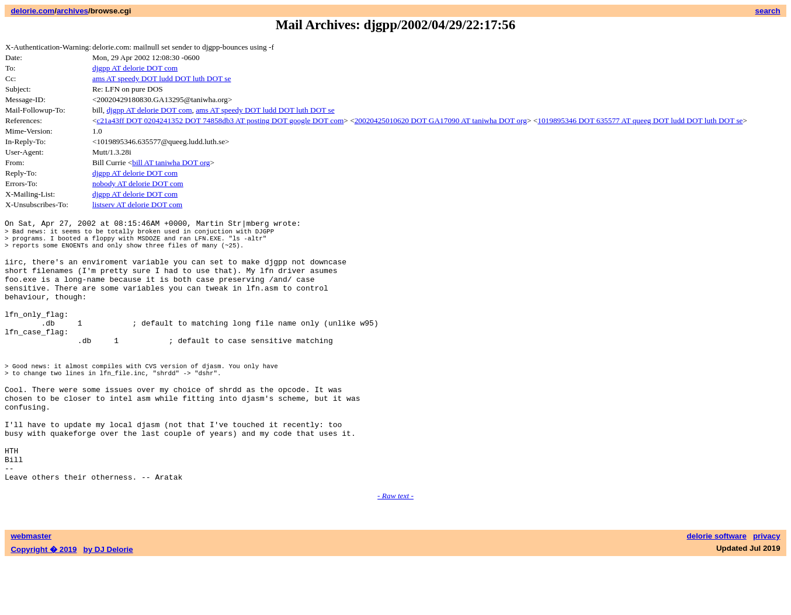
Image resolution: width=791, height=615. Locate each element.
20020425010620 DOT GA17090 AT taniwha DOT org (441, 120)
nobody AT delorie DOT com (137, 183)
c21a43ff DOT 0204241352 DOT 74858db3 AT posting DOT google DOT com (220, 120)
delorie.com (32, 10)
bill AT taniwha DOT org (171, 162)
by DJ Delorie (108, 603)
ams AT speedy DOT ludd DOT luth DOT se (161, 78)
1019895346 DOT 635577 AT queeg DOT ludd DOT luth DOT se (640, 120)
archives (72, 10)
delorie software (717, 590)
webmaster (31, 590)
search (767, 10)
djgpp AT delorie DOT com (135, 68)
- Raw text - (395, 550)
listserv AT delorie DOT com (137, 204)
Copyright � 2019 (44, 603)
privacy (766, 590)
